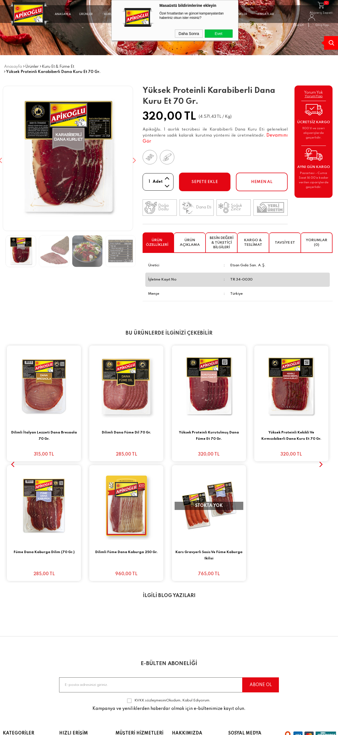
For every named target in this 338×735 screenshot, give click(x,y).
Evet (218, 33)
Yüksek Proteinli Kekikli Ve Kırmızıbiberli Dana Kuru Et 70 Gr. (291, 436)
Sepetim (67, 647)
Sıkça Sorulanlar (76, 656)
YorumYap (314, 96)
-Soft (137, 728)
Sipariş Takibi (73, 627)
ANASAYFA (63, 14)
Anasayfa (69, 618)
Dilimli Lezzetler (19, 704)
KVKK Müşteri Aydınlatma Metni (133, 683)
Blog (63, 637)
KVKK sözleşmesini (150, 574)
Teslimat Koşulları (133, 627)
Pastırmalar (15, 637)
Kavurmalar (15, 647)
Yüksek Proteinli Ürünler (27, 694)
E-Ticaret (152, 728)
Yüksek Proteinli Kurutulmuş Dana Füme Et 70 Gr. (209, 436)
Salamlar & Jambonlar (26, 675)
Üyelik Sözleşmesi (133, 637)
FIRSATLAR (266, 14)
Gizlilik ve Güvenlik (134, 671)
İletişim (66, 666)
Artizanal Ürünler (20, 685)
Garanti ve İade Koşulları (131, 659)
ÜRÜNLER (86, 17)
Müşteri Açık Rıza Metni (139, 695)
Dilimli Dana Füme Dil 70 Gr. (126, 432)
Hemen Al (262, 182)
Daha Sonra (189, 33)
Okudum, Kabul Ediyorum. (169, 574)
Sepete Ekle (205, 182)
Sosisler (11, 656)
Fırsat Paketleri (18, 618)
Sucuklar (11, 627)
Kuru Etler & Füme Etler (26, 666)
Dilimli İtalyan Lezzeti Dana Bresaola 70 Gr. (44, 436)
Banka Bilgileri (130, 618)
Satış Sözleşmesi (132, 647)
